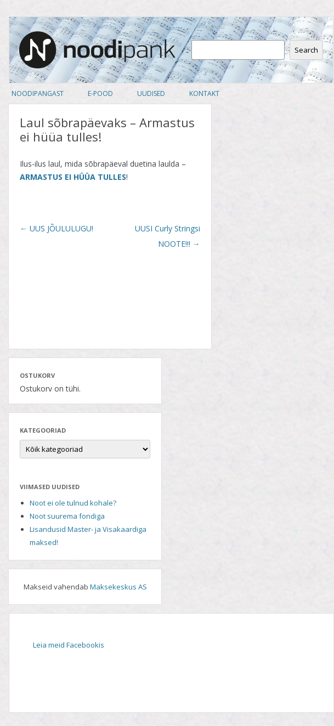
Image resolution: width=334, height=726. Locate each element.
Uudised (151, 93)
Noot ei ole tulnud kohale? (73, 503)
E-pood (100, 93)
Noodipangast (38, 93)
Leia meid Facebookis (68, 645)
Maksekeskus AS (118, 587)
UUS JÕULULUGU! (56, 228)
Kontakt (204, 93)
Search (306, 50)
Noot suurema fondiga (67, 516)
